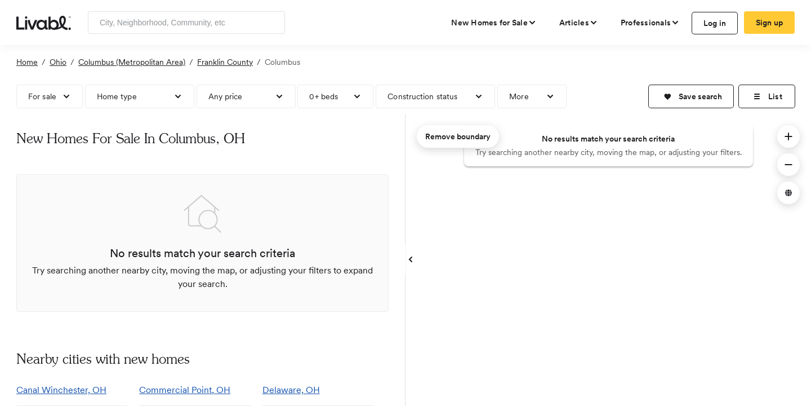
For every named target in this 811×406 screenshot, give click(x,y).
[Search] (272, 22)
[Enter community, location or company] (186, 22)
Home (27, 62)
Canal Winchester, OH (61, 390)
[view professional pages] (650, 22)
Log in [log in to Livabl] (715, 23)
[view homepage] (43, 22)
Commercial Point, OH (184, 390)
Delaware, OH (291, 390)
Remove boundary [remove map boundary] (458, 136)
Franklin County (225, 62)
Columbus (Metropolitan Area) (131, 62)
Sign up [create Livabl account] (769, 22)
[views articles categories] (578, 22)
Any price (225, 96)
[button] (691, 96)
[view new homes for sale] (494, 22)
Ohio (58, 62)
